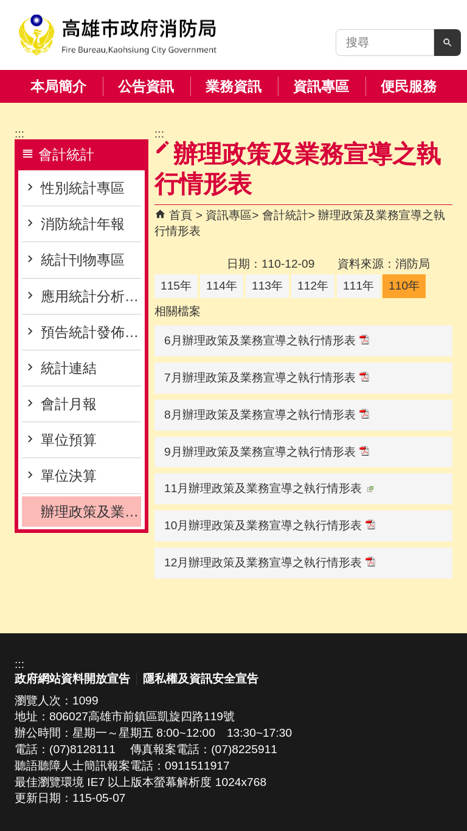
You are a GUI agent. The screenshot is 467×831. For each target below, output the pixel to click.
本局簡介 (58, 86)
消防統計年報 (83, 224)
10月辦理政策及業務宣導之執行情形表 (269, 525)
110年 (404, 285)
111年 (358, 285)
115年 (176, 285)
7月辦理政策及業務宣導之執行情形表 (266, 377)
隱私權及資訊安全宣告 (200, 678)
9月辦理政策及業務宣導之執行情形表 (266, 451)
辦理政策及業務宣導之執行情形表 (91, 512)
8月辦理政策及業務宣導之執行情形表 (266, 414)
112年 (312, 285)
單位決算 (69, 476)
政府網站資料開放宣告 (72, 678)
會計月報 (69, 404)
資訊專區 (321, 86)
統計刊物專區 (83, 260)
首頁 (180, 215)
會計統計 (285, 215)
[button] (447, 42)
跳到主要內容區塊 (6, 6)
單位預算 (69, 440)
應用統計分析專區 (91, 296)
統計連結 (69, 368)
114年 (221, 285)
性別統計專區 (83, 188)
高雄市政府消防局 (117, 35)
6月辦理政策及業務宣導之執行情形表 (266, 340)
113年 (267, 285)
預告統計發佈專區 (91, 332)
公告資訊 (146, 86)
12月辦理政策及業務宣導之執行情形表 (269, 562)
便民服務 (409, 86)
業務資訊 (233, 86)
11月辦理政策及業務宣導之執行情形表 (268, 488)
